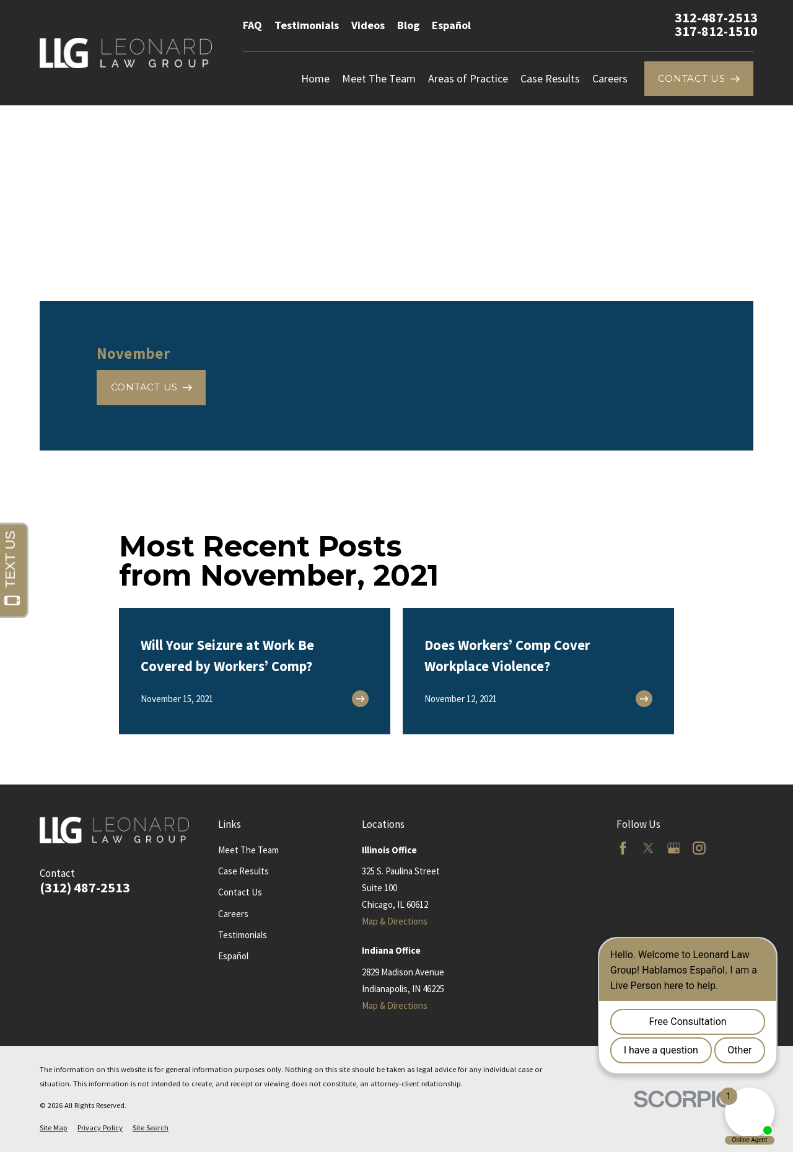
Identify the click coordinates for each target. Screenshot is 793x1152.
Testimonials (306, 25)
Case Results (243, 871)
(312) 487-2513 (85, 888)
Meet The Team (248, 850)
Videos (368, 25)
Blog (408, 25)
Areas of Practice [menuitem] (468, 78)
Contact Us (240, 892)
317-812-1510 (716, 31)
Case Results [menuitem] (550, 78)
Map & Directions (394, 921)
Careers (233, 914)
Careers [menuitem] (610, 78)
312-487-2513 (716, 18)
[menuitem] (54, 1128)
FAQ (252, 25)
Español (451, 25)
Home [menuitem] (315, 78)
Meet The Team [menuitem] (379, 78)
